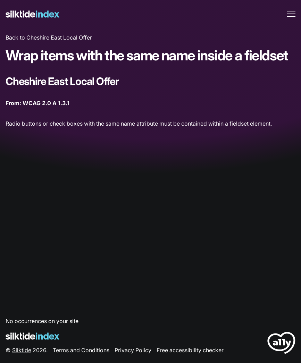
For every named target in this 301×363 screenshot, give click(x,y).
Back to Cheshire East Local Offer (49, 37)
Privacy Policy (133, 350)
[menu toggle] (291, 14)
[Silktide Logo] (32, 336)
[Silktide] (32, 14)
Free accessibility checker (190, 350)
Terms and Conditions (81, 350)
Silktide (21, 350)
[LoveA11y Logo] (281, 344)
